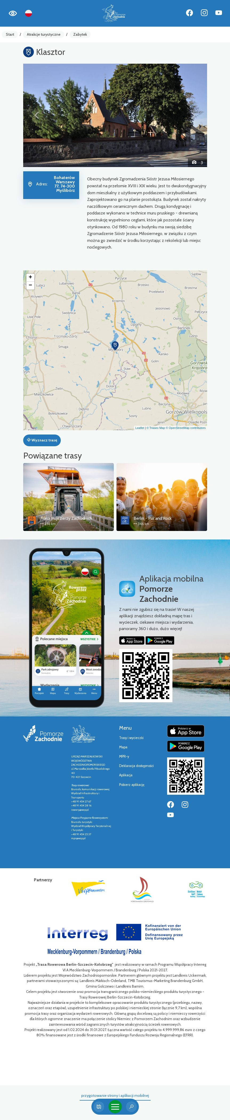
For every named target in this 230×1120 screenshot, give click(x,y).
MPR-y (124, 756)
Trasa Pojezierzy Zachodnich (66, 518)
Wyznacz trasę (42, 440)
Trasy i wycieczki (131, 738)
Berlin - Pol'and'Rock (153, 518)
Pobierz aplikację (131, 785)
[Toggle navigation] (115, 1106)
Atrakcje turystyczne (43, 34)
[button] (37, 115)
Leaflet (139, 427)
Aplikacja (125, 775)
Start (10, 34)
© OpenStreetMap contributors (185, 427)
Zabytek (80, 34)
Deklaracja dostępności (136, 766)
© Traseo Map (156, 427)
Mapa (123, 747)
